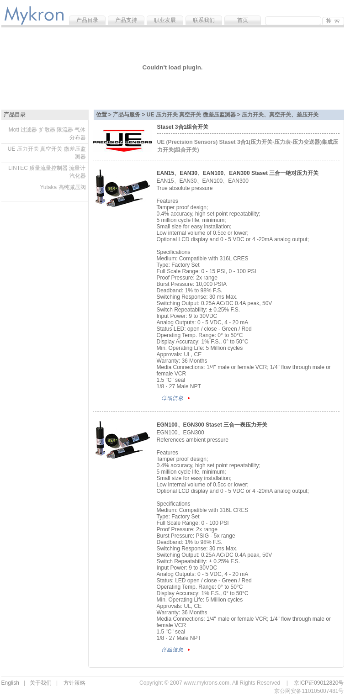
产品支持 (126, 20)
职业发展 (165, 20)
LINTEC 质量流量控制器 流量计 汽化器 (46, 172)
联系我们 (204, 20)
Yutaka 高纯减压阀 (62, 187)
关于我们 (41, 683)
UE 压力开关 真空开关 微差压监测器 (47, 153)
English (10, 683)
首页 (242, 20)
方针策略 (74, 683)
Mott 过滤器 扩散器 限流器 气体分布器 (47, 134)
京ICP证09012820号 (319, 683)
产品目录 (87, 20)
